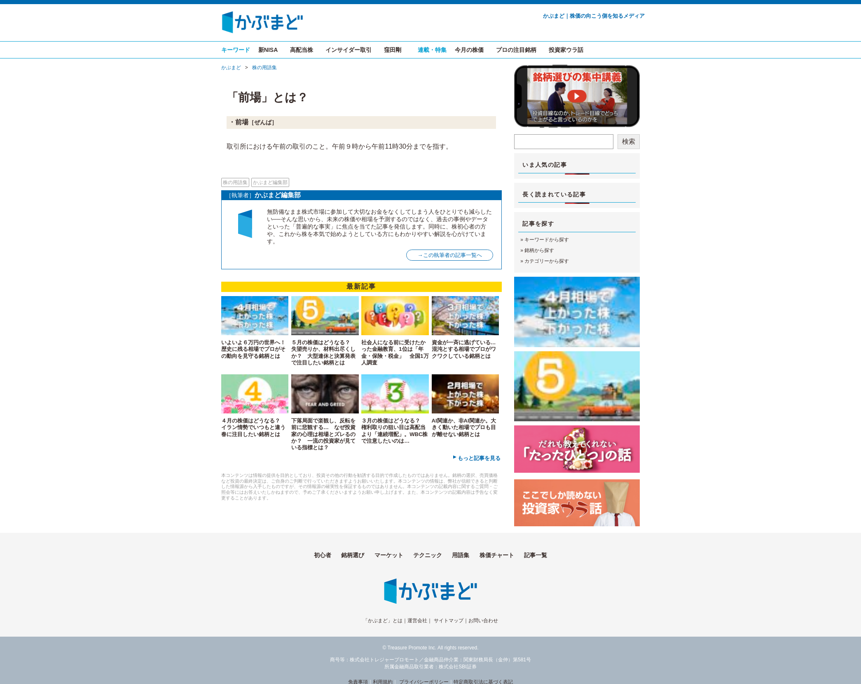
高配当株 (301, 50)
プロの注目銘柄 (516, 50)
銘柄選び (352, 555)
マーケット (388, 555)
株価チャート (497, 555)
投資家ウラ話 (566, 50)
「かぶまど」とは (382, 620)
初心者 (322, 555)
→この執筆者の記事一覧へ (449, 255)
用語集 (460, 555)
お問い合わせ (483, 620)
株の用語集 (264, 67)
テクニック (427, 555)
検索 (628, 141)
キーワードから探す (546, 240)
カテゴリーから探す (546, 261)
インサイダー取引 (348, 50)
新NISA (268, 50)
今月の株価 (469, 50)
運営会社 (417, 620)
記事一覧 (535, 555)
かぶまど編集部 (270, 182)
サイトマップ (448, 620)
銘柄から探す (539, 250)
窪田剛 (392, 50)
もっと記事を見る (479, 458)
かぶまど (231, 67)
